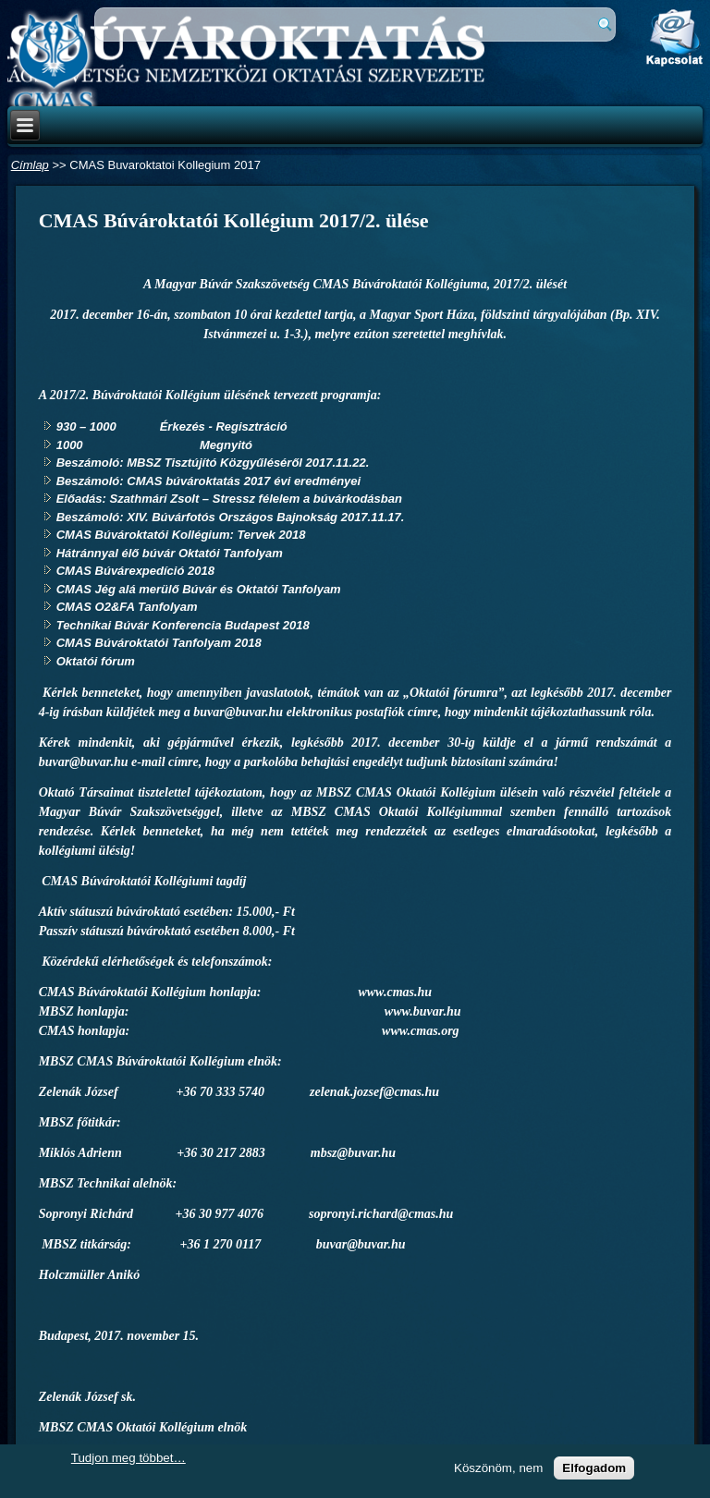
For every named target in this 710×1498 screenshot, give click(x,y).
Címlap (30, 165)
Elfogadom (594, 1468)
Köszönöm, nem (498, 1468)
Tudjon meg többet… (128, 1458)
